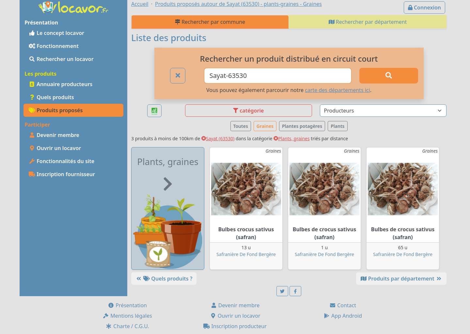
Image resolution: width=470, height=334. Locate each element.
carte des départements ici (337, 90)
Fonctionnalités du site (61, 161)
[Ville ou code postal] (278, 76)
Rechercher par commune (210, 21)
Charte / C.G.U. (127, 326)
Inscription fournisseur (62, 174)
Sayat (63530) (218, 138)
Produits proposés (56, 110)
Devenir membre (54, 135)
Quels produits (51, 97)
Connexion (424, 7)
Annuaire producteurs (60, 84)
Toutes (240, 126)
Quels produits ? (163, 278)
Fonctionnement (54, 46)
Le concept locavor (56, 33)
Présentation (127, 305)
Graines (265, 126)
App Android (342, 315)
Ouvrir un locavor (55, 148)
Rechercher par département (368, 21)
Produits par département (401, 278)
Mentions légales (127, 315)
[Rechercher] (388, 76)
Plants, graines (292, 138)
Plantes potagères (302, 126)
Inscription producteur (235, 326)
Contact (342, 305)
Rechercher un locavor (61, 59)
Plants (337, 126)
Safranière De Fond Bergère (246, 254)
